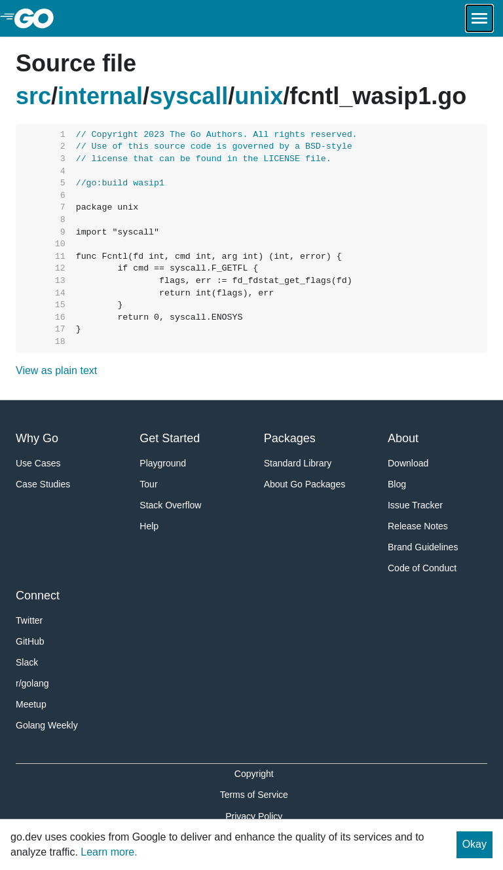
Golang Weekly (47, 725)
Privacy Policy (253, 816)
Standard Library (298, 463)
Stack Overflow (170, 505)
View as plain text (56, 370)
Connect (38, 595)
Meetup (31, 704)
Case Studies (43, 484)
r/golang (32, 683)
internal (100, 96)
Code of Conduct (422, 568)
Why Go (37, 438)
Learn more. (109, 852)
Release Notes (418, 526)
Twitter (29, 620)
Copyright (254, 773)
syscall (188, 96)
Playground (163, 463)
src (33, 96)
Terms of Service (254, 794)
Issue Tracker (415, 505)
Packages (290, 438)
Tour (148, 484)
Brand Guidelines (423, 547)
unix (258, 96)
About (403, 438)
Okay (474, 844)
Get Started (170, 438)
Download (408, 463)
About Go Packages (305, 484)
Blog (397, 484)
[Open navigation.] (479, 18)
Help (149, 526)
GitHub (30, 641)
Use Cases (38, 463)
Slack (27, 662)
